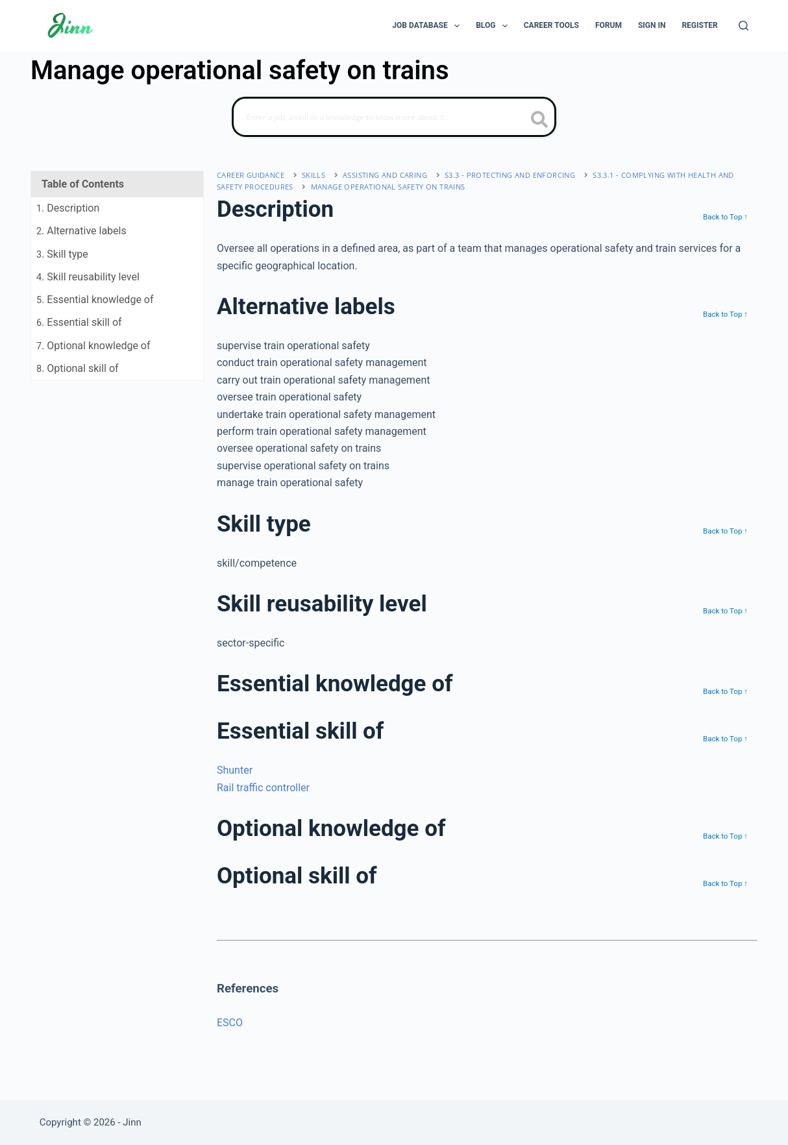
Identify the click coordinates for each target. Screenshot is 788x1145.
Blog (494, 26)
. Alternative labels (81, 231)
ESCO (230, 1022)
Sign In (652, 25)
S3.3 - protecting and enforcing (510, 175)
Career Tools (551, 25)
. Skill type (62, 254)
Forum (608, 25)
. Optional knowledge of (93, 345)
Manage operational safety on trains (388, 186)
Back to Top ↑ (725, 216)
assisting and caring (385, 175)
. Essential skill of (79, 322)
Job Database (428, 26)
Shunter (234, 770)
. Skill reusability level (88, 277)
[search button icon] (539, 121)
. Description (67, 208)
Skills (313, 175)
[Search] (743, 26)
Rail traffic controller (263, 788)
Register (699, 25)
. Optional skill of (77, 368)
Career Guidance (250, 175)
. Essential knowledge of (95, 299)
